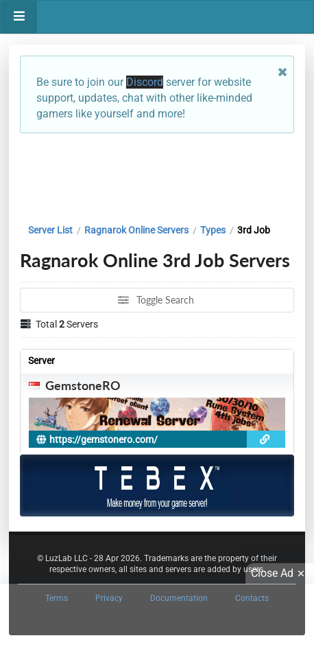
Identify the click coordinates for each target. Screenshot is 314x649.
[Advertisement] (157, 175)
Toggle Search (156, 300)
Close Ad (280, 573)
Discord (144, 82)
